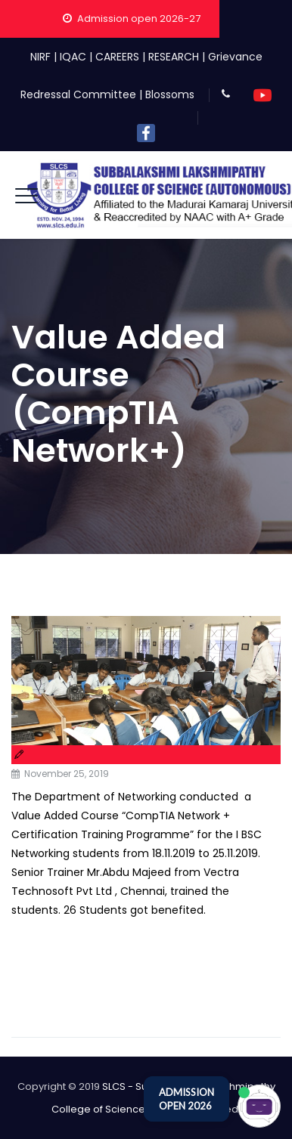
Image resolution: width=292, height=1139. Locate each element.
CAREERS (117, 56)
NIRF (40, 56)
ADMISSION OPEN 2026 (186, 1099)
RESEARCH (173, 56)
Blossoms (169, 94)
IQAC (73, 56)
